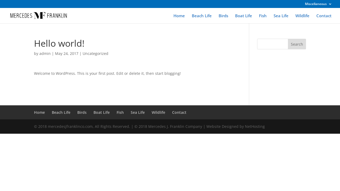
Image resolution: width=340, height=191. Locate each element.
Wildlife (302, 16)
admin (45, 53)
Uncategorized (95, 53)
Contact (324, 16)
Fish (263, 16)
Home (179, 16)
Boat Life (243, 16)
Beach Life (202, 16)
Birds (223, 16)
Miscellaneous (316, 4)
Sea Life (281, 16)
